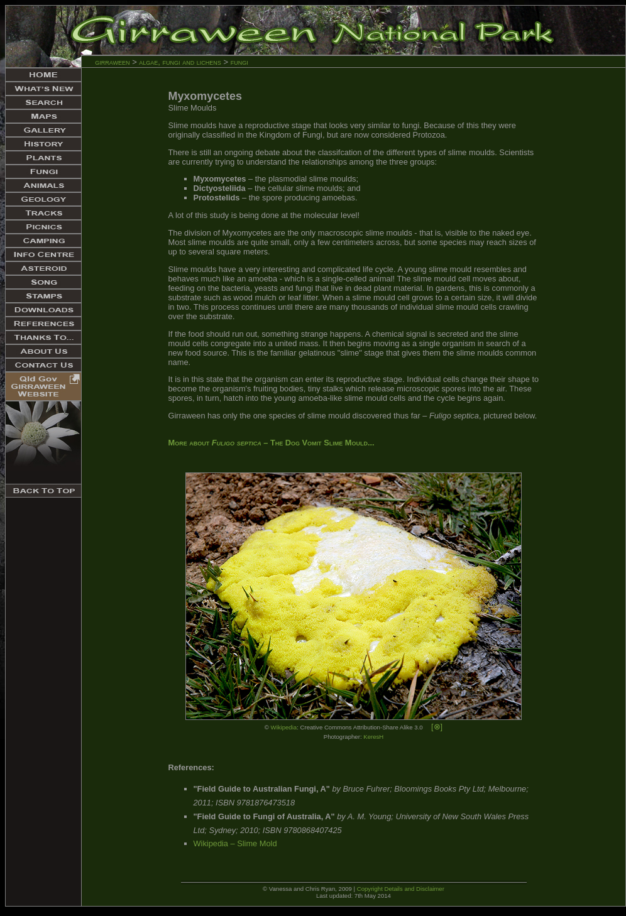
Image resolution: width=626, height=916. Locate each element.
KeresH (373, 736)
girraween (112, 62)
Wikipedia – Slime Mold (235, 843)
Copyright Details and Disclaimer (400, 888)
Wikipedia (284, 727)
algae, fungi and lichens (181, 62)
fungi (239, 62)
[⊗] (436, 726)
